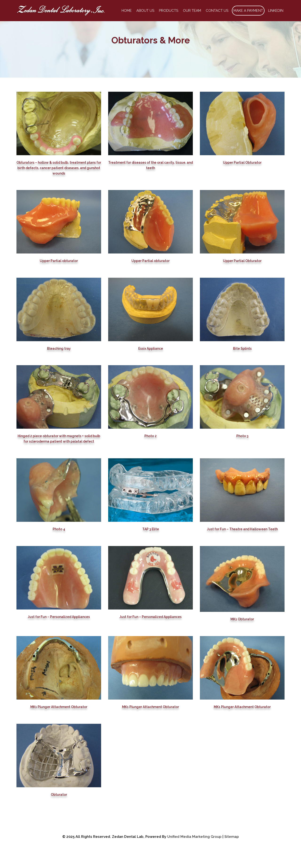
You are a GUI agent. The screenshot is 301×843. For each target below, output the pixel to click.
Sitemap (231, 837)
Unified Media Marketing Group (194, 837)
